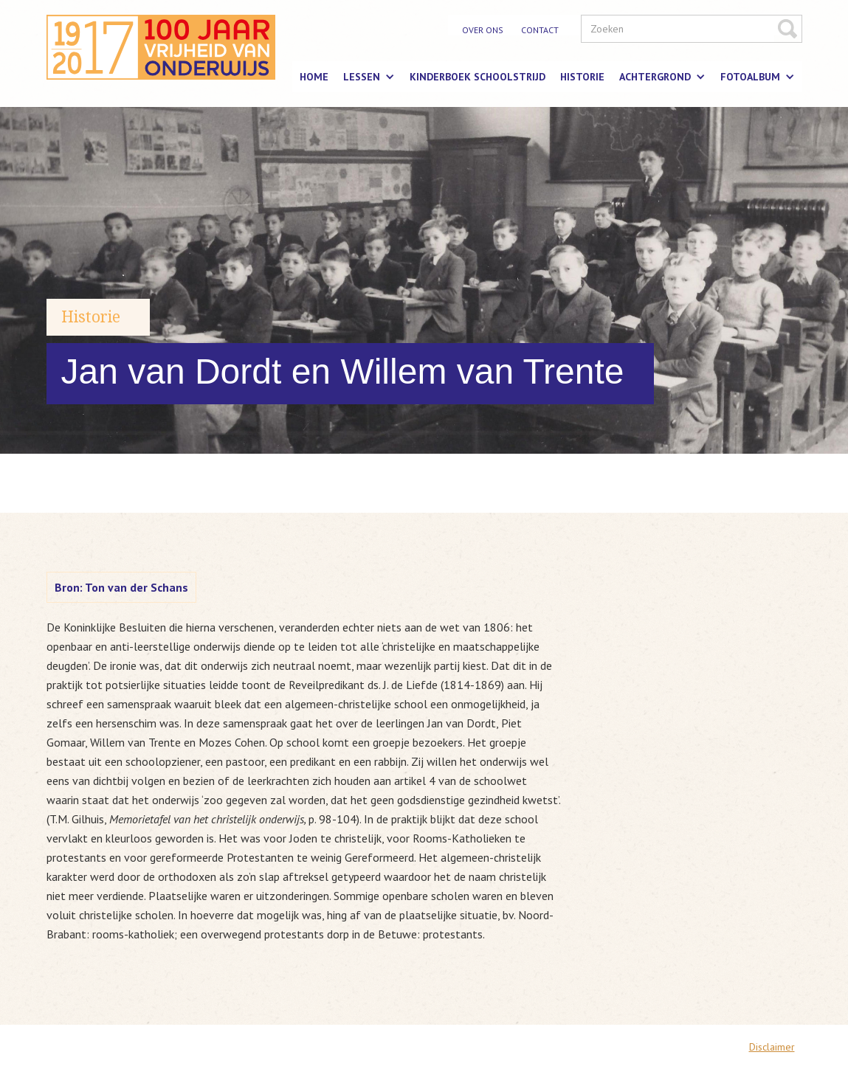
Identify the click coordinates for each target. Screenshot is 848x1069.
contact (540, 29)
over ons (482, 29)
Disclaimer (772, 1047)
